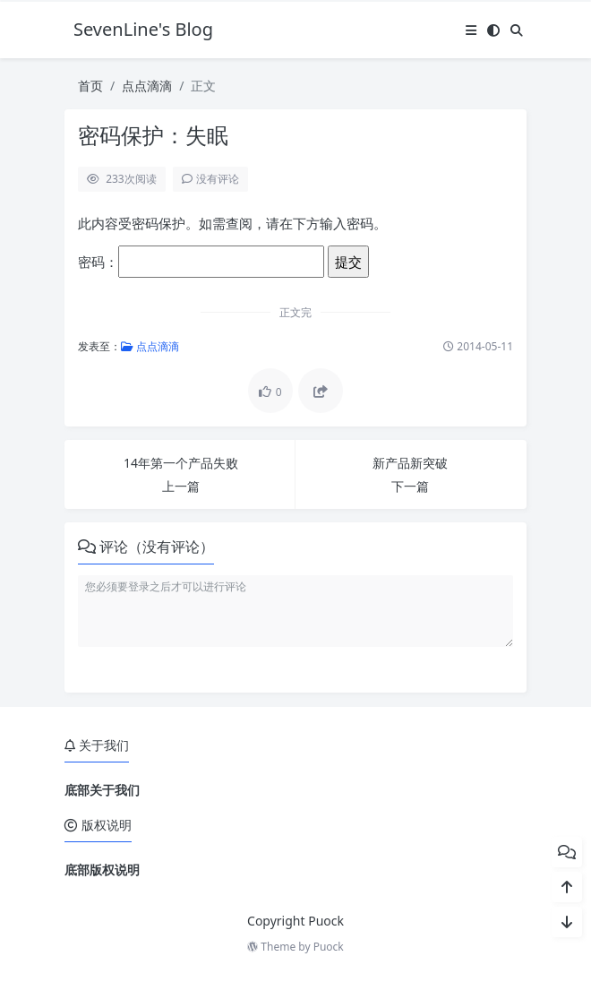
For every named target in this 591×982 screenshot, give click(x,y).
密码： (201, 262)
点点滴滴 (147, 85)
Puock (328, 946)
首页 (90, 85)
